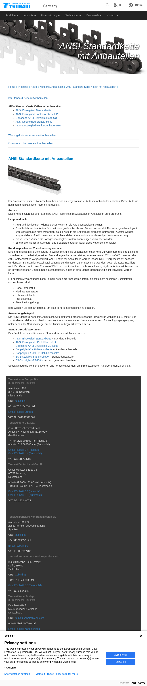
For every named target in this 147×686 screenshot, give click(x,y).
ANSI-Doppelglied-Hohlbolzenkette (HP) (38, 125)
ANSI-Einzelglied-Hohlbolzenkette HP (37, 114)
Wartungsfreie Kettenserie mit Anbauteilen (32, 135)
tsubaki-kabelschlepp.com (29, 618)
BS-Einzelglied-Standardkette (32, 356)
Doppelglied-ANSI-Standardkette (34, 349)
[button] (119, 5)
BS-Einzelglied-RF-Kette (29, 360)
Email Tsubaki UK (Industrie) (24, 449)
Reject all (121, 661)
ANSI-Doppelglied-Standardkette (34, 121)
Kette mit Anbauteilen (52, 86)
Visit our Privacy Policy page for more (57, 673)
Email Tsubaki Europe (20, 411)
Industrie (30, 15)
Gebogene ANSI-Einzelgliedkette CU (36, 117)
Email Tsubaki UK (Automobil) (25, 453)
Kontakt (112, 15)
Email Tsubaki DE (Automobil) (25, 495)
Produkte (11, 15)
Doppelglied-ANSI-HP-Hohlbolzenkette (37, 353)
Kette (34, 86)
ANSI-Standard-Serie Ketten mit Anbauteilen (91, 86)
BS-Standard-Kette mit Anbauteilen (28, 98)
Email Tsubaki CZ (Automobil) (25, 585)
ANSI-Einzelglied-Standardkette (33, 110)
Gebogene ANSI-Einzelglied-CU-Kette (37, 345)
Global (139, 5)
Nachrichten (73, 15)
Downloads (93, 15)
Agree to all (120, 654)
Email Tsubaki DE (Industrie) (24, 491)
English (10, 635)
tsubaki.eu (20, 401)
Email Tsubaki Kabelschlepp (24, 628)
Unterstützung (50, 15)
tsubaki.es (20, 534)
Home (11, 86)
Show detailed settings (17, 673)
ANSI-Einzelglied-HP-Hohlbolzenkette (37, 342)
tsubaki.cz (20, 574)
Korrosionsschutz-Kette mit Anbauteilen (30, 143)
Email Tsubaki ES (18, 545)
